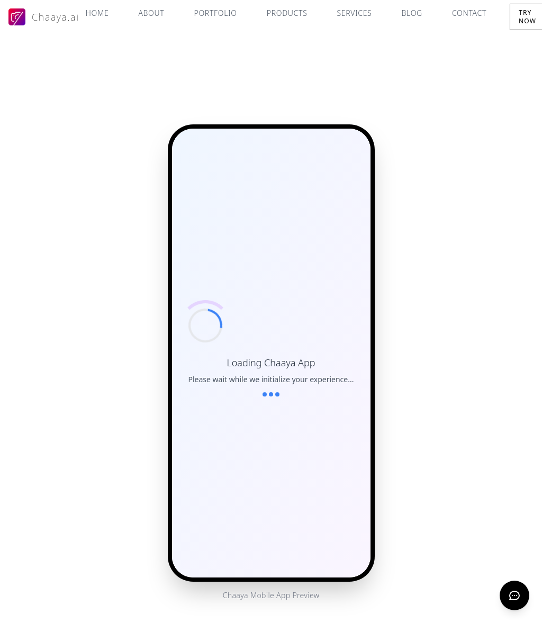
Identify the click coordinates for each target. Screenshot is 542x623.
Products (287, 13)
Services (354, 13)
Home (97, 13)
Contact (469, 13)
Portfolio (215, 13)
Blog (411, 13)
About (151, 13)
